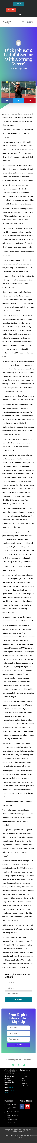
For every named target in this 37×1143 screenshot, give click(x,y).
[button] (23, 22)
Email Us (12, 1088)
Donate (11, 10)
